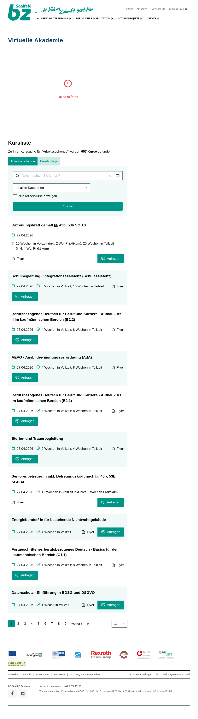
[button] (54, 18)
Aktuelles (142, 9)
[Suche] (187, 9)
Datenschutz (157, 9)
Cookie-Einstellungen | (141, 674)
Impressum (175, 9)
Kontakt (27, 674)
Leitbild (129, 9)
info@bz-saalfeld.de (163, 691)
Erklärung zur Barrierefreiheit (85, 674)
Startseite (13, 674)
